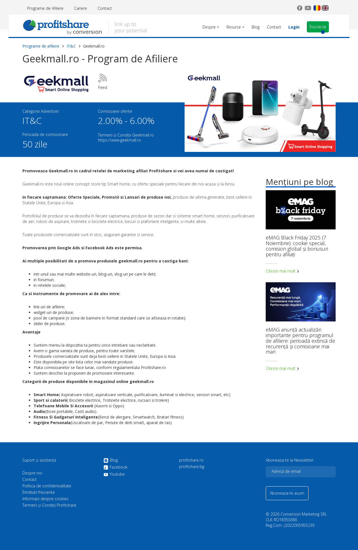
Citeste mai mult (282, 271)
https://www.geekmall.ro (119, 140)
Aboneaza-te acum (287, 493)
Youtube (114, 474)
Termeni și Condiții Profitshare (49, 505)
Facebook (115, 467)
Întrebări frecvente (38, 492)
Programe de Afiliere (45, 8)
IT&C (71, 46)
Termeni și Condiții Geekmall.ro (126, 135)
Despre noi (32, 473)
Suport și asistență (39, 460)
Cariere (80, 8)
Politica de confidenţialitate (46, 486)
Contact (105, 8)
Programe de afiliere (40, 46)
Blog (110, 460)
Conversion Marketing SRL (304, 514)
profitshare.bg (191, 466)
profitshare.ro (191, 460)
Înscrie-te (318, 26)
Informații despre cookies (45, 499)
